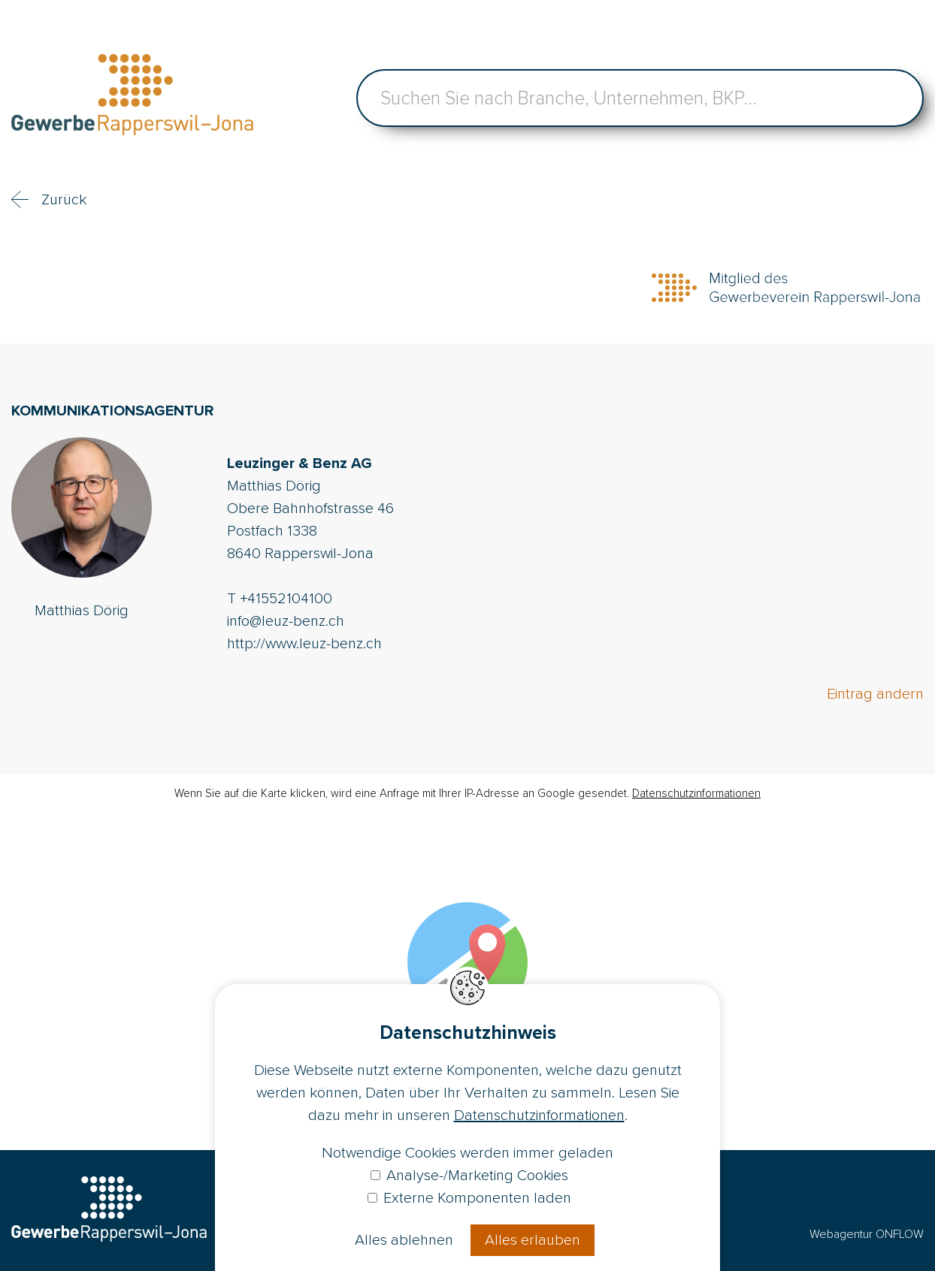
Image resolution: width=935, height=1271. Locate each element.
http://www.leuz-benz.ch (304, 644)
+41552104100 (286, 599)
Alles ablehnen (404, 1240)
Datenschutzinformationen (696, 793)
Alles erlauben (532, 1240)
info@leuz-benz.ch (285, 621)
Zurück (63, 200)
